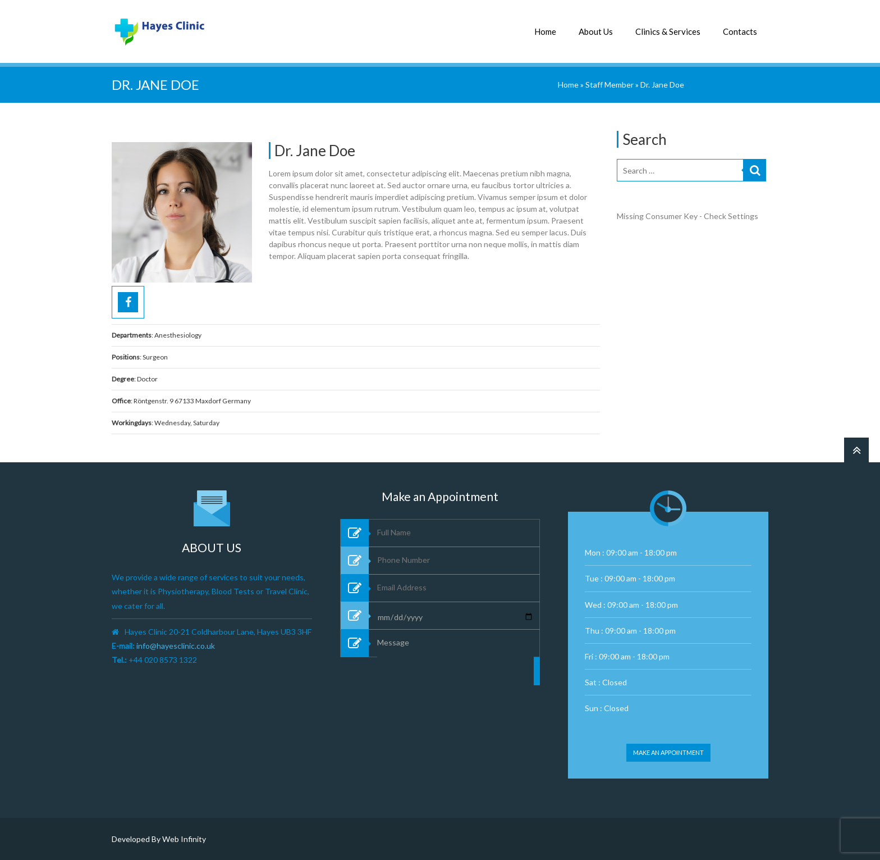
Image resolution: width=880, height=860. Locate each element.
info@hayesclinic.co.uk (175, 645)
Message (455, 695)
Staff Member (609, 84)
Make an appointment (668, 752)
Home (545, 31)
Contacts (740, 31)
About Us (596, 31)
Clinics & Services (667, 31)
